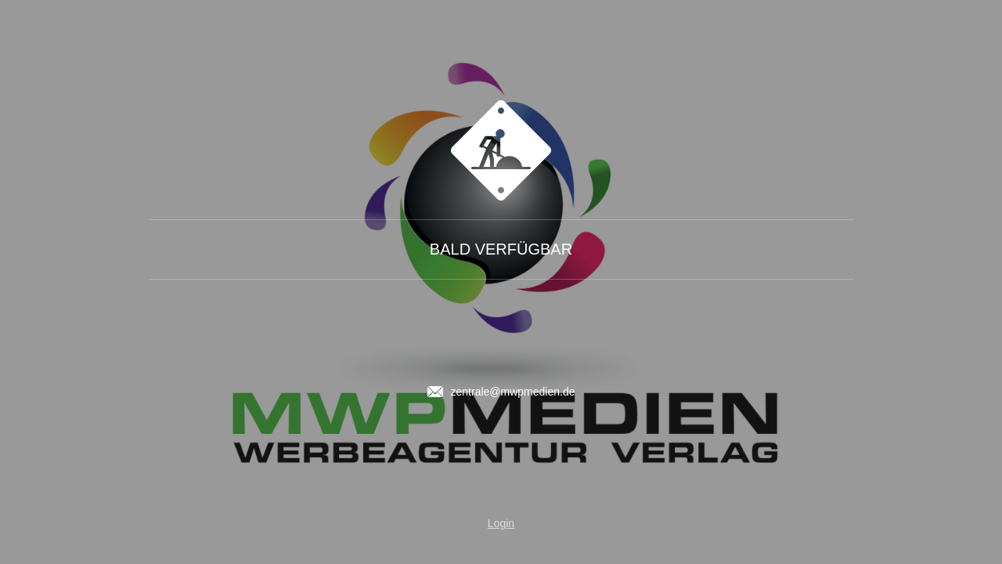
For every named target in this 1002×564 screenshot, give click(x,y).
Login (501, 523)
